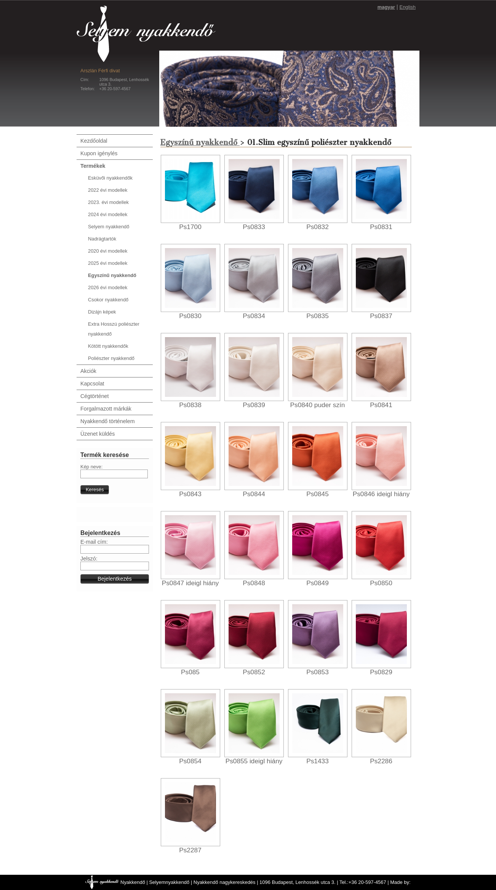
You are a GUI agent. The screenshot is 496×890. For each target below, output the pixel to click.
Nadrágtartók (102, 239)
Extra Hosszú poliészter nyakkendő (113, 329)
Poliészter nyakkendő (111, 358)
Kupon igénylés (98, 153)
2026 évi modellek (107, 287)
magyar (386, 7)
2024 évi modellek (107, 214)
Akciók (88, 371)
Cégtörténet (94, 396)
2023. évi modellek (108, 202)
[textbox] (114, 474)
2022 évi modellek (107, 190)
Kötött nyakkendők (108, 346)
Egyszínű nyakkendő (112, 275)
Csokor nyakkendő (108, 300)
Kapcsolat (92, 384)
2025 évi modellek (107, 263)
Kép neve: (91, 467)
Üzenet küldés (97, 434)
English (408, 7)
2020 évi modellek (107, 251)
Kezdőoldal (93, 141)
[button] (94, 489)
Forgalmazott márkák (105, 409)
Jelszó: (89, 559)
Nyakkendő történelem (107, 421)
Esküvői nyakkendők (110, 178)
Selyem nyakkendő (108, 226)
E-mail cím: (94, 542)
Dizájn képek (102, 312)
